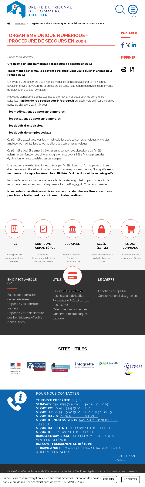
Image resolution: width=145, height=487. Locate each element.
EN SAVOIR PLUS (73, 482)
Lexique (58, 318)
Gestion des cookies (123, 471)
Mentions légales (85, 471)
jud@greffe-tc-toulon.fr (93, 428)
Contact (103, 471)
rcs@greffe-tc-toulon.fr (79, 416)
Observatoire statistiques (70, 314)
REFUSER (108, 479)
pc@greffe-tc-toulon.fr (77, 432)
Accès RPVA (16, 322)
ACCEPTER (130, 479)
